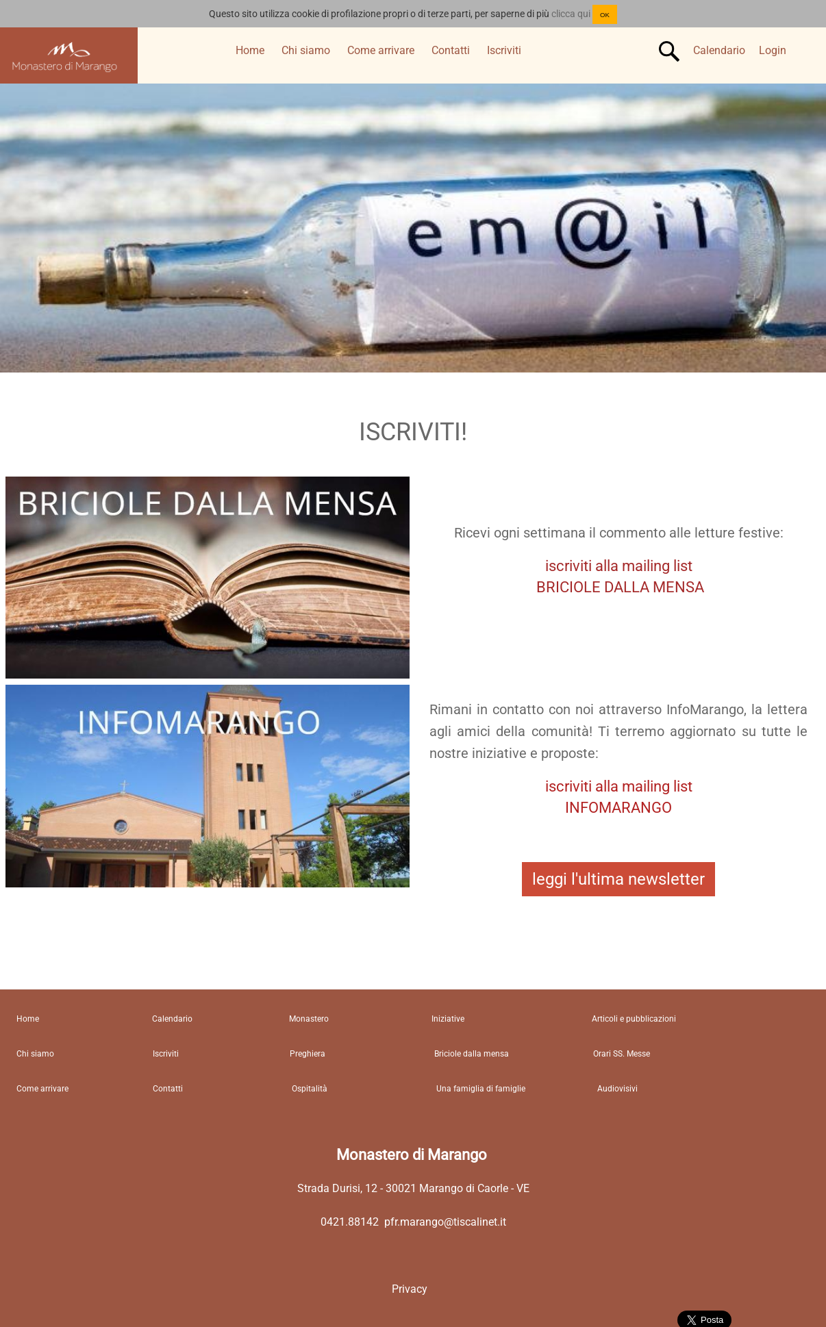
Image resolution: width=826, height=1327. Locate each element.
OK (605, 14)
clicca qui (570, 13)
